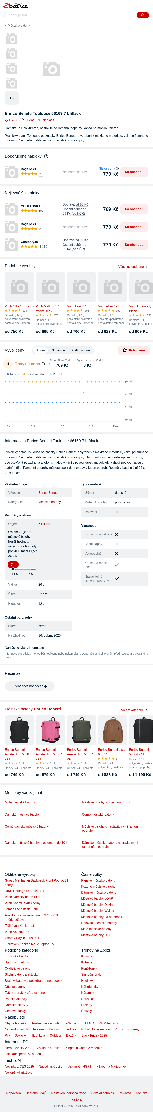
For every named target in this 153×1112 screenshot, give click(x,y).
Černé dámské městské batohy (27, 826)
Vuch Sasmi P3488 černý (22, 903)
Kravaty (86, 956)
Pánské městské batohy (98, 880)
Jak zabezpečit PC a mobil (23, 1054)
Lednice (70, 1029)
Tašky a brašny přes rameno (25, 992)
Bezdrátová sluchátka (46, 1023)
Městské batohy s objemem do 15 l (106, 802)
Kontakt (141, 1093)
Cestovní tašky (15, 1011)
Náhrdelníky (89, 986)
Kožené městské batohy (98, 886)
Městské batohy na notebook (101, 917)
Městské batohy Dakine (97, 904)
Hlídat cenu (134, 350)
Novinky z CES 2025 (19, 1066)
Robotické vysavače (95, 1029)
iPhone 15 (73, 1023)
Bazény (71, 1035)
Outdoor (55, 1035)
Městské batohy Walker (97, 910)
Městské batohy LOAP (97, 898)
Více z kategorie (134, 710)
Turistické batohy (17, 956)
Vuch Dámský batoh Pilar (22, 897)
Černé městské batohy (98, 814)
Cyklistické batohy (17, 968)
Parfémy (133, 1029)
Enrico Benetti (48, 492)
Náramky (87, 992)
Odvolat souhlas (102, 1093)
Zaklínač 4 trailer (49, 1048)
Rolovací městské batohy (99, 923)
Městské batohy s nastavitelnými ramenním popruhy (112, 828)
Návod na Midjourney (111, 1066)
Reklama (125, 1093)
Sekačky (21, 1035)
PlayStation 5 (108, 1023)
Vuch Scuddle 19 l (17, 932)
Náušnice (88, 999)
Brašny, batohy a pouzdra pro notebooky (33, 980)
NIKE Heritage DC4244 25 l (24, 891)
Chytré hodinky (15, 1023)
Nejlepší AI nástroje (18, 1072)
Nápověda (13, 1093)
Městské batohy (19, 25)
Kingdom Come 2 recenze (83, 1048)
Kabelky (87, 962)
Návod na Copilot (51, 1066)
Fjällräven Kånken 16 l (20, 925)
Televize (38, 1029)
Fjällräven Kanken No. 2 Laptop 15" (30, 944)
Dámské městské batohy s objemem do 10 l (36, 842)
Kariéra (76, 1099)
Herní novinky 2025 (18, 1048)
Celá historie (81, 350)
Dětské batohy (15, 986)
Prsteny (86, 1005)
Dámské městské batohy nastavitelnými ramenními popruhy (110, 844)
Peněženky (89, 968)
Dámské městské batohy (22, 814)
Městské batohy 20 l (95, 935)
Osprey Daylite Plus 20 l (22, 938)
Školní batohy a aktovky (21, 974)
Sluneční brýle (91, 974)
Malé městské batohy (20, 802)
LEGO (89, 1023)
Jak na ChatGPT (79, 1066)
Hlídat (27, 120)
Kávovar (55, 1029)
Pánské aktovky (16, 999)
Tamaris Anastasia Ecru (21, 909)
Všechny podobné (133, 266)
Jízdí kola (38, 1035)
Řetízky (86, 1011)
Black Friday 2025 (94, 1035)
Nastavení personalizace (68, 1093)
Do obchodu (134, 172)
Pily (7, 1035)
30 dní (40, 350)
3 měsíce (58, 350)
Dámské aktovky (16, 1005)
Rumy (118, 1029)
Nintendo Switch (16, 1029)
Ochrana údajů (36, 1093)
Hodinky (87, 980)
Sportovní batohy (17, 962)
